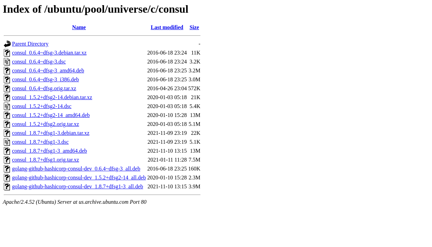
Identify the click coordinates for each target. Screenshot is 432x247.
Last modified (167, 27)
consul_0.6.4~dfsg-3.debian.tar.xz (49, 53)
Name (79, 27)
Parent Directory (30, 44)
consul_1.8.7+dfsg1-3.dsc (40, 142)
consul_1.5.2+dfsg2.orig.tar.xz (45, 124)
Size (194, 27)
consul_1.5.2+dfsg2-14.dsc (41, 106)
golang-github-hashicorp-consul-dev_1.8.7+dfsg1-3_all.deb (77, 186)
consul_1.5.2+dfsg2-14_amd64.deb (51, 115)
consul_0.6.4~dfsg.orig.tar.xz (44, 88)
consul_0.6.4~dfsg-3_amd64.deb (48, 70)
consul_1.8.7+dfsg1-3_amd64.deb (49, 151)
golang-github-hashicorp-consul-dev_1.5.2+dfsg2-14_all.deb (79, 177)
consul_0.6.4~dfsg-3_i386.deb (45, 79)
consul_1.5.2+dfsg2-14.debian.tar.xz (52, 97)
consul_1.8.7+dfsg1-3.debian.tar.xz (50, 133)
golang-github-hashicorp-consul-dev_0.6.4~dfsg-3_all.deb (76, 169)
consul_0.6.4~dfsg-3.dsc (39, 61)
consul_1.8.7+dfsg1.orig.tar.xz (45, 160)
